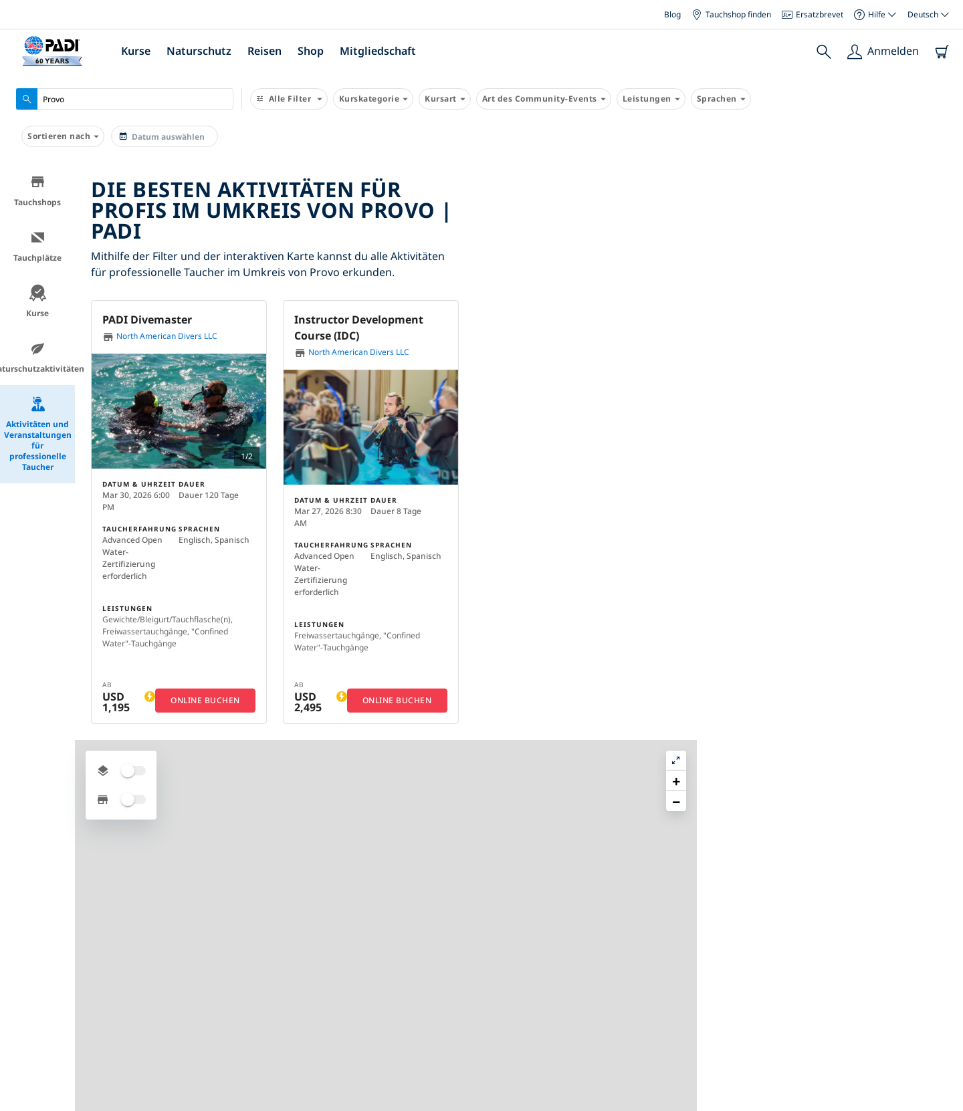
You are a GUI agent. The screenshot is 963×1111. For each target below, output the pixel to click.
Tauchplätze (37, 246)
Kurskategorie (373, 99)
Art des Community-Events (543, 99)
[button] (721, 305)
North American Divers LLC (159, 336)
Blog (672, 14)
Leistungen (651, 99)
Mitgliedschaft (378, 50)
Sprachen (721, 99)
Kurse (135, 50)
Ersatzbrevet (812, 14)
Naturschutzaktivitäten (37, 357)
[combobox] (124, 99)
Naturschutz (199, 50)
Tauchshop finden (731, 14)
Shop (311, 50)
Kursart (445, 99)
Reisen (264, 50)
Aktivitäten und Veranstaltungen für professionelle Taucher (38, 434)
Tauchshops (37, 191)
